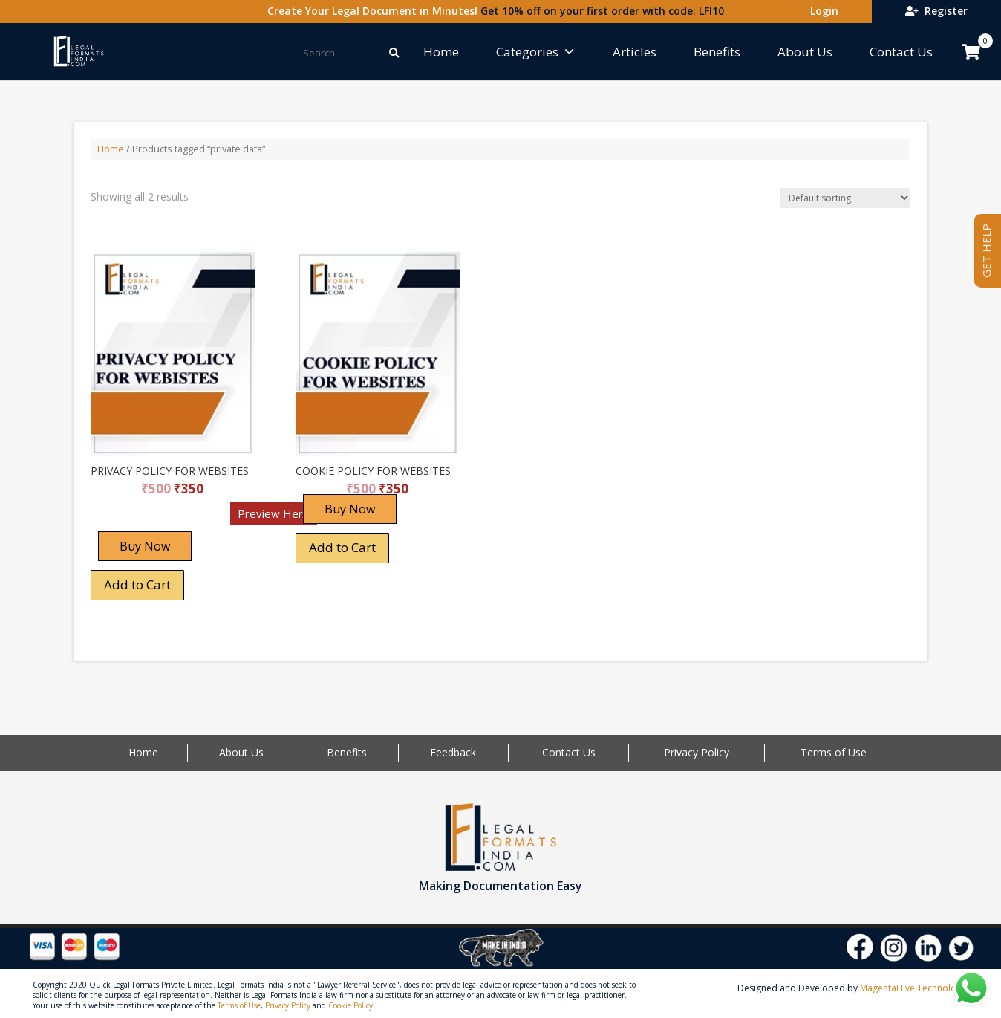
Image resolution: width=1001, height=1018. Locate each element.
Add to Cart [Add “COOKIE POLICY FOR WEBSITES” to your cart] (342, 547)
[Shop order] (845, 198)
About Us (804, 51)
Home (441, 51)
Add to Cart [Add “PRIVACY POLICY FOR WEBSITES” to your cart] (137, 584)
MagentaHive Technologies (917, 988)
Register (936, 11)
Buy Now (145, 546)
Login (821, 11)
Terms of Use (834, 752)
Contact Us (901, 51)
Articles (634, 51)
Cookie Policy (350, 1005)
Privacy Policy (696, 752)
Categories (536, 51)
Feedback (453, 752)
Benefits (717, 51)
